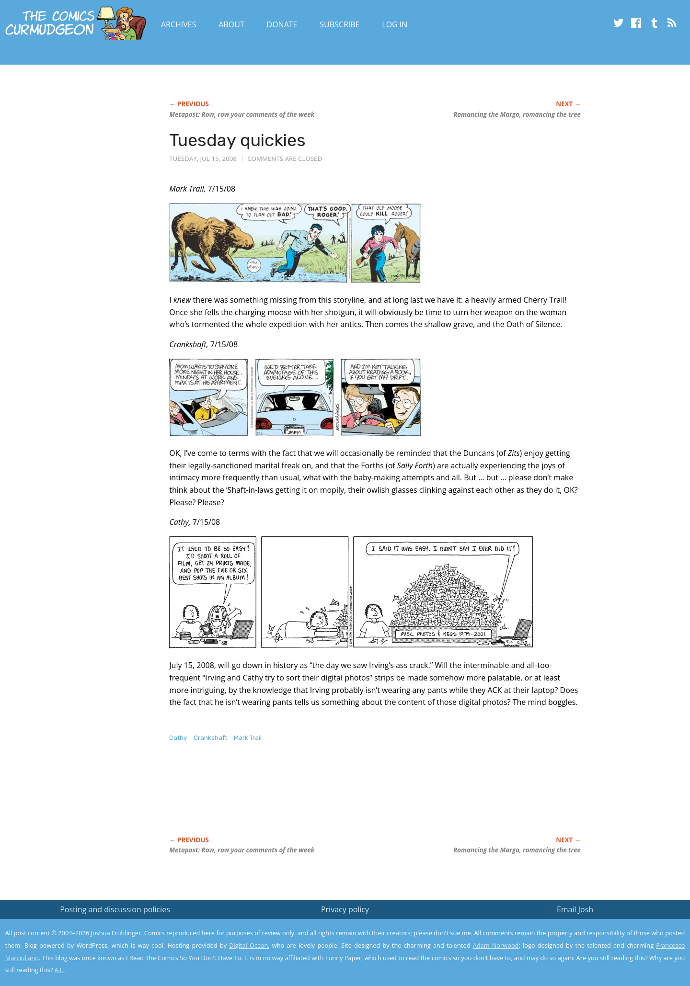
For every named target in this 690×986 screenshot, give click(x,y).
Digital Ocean (248, 945)
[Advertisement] (343, 799)
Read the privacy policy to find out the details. (604, 926)
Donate (282, 24)
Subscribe (339, 24)
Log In (394, 24)
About (231, 24)
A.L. (60, 969)
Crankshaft (210, 737)
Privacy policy (345, 909)
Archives (178, 24)
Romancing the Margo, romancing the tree (517, 114)
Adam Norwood (496, 945)
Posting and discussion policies (115, 909)
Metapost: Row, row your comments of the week (241, 114)
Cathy (178, 737)
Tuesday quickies (237, 140)
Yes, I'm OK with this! (609, 950)
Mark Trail (248, 737)
